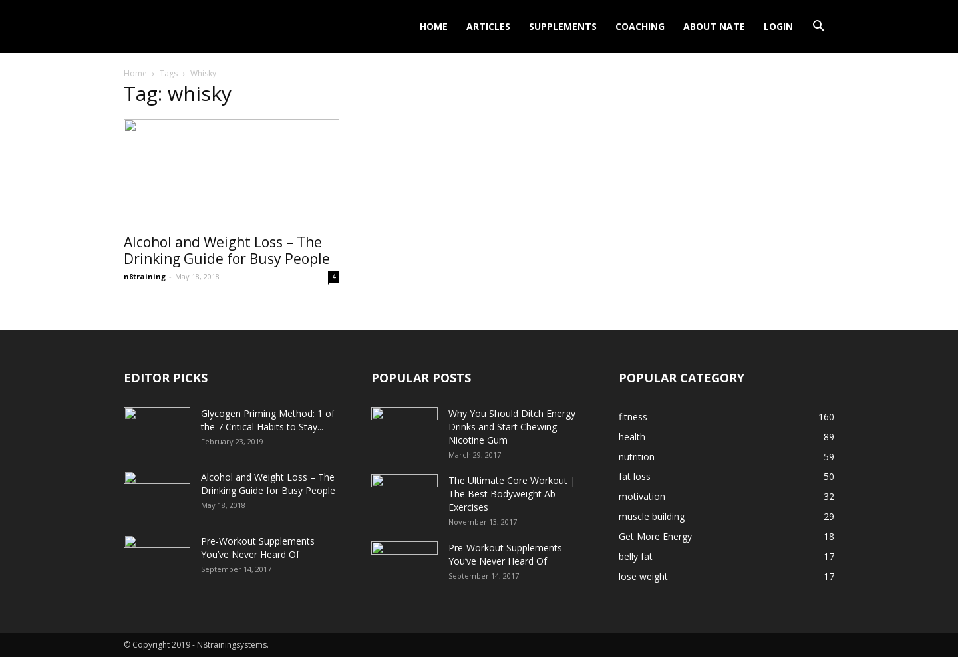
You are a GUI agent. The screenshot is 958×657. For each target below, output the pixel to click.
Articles (488, 26)
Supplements (563, 26)
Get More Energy (655, 536)
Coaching (640, 26)
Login (778, 26)
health (632, 436)
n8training (145, 276)
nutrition (637, 456)
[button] (818, 27)
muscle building (652, 516)
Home (434, 26)
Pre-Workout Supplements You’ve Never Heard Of (258, 548)
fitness (633, 416)
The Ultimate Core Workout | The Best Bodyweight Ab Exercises (511, 493)
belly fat (636, 556)
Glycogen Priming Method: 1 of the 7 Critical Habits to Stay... (268, 420)
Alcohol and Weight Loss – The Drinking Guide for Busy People (227, 250)
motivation (642, 496)
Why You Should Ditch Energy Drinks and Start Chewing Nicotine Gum (511, 426)
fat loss (635, 476)
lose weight (643, 576)
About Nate (714, 26)
